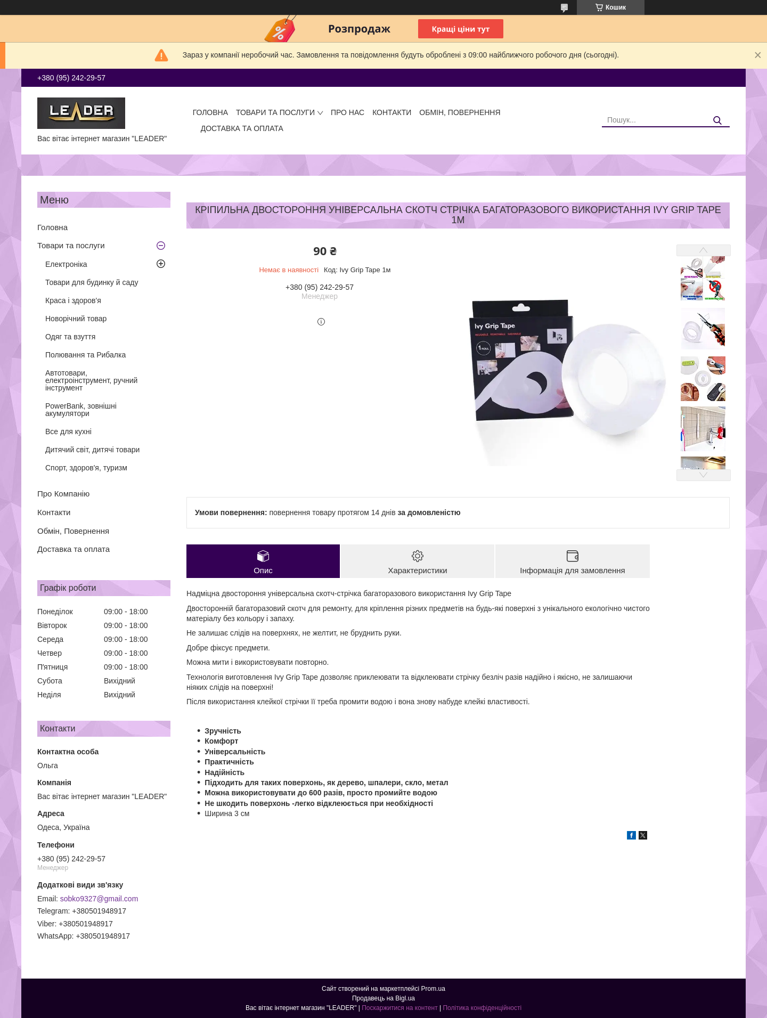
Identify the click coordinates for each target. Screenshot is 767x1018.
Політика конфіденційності (482, 1008)
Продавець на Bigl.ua (383, 998)
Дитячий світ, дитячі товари (92, 449)
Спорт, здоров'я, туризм (86, 467)
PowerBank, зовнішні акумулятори (81, 410)
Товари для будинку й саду (91, 282)
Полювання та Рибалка (85, 355)
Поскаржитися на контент (399, 1008)
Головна (210, 112)
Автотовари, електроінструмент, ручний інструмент (91, 380)
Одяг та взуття (70, 336)
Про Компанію (63, 493)
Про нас (347, 112)
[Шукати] (718, 120)
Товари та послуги (275, 112)
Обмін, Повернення (459, 112)
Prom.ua (433, 988)
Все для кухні (68, 431)
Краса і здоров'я (73, 300)
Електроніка (66, 264)
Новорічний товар (76, 318)
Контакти (391, 112)
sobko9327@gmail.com (99, 898)
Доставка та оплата (242, 128)
